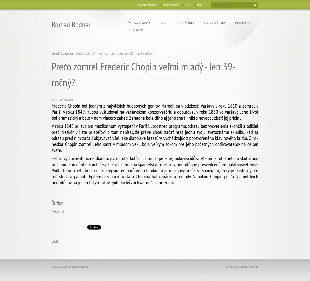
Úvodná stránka (138, 23)
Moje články (185, 23)
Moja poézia (135, 30)
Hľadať (254, 5)
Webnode (252, 266)
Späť (55, 241)
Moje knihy (242, 23)
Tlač (199, 4)
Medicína (58, 211)
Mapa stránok (170, 4)
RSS (187, 4)
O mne (164, 23)
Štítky (57, 203)
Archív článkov (215, 23)
